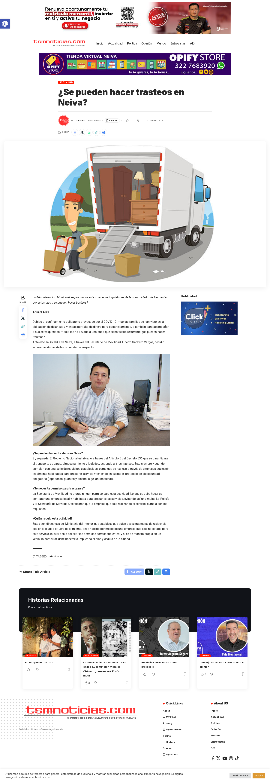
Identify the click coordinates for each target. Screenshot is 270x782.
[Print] (107, 132)
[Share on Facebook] (75, 132)
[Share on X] (83, 132)
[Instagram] (231, 758)
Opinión (147, 657)
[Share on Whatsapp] (91, 132)
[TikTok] (236, 758)
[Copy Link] (99, 132)
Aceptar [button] (259, 775)
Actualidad (66, 82)
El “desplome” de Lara (41, 664)
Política (31, 657)
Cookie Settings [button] (240, 775)
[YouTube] (224, 758)
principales (56, 557)
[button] (5, 24)
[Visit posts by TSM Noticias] (63, 120)
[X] (218, 758)
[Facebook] (213, 758)
